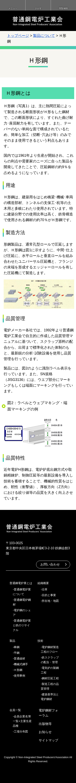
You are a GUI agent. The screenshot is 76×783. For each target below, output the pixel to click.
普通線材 (19, 658)
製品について (44, 36)
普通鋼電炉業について (22, 592)
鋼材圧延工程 (50, 678)
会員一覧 (15, 710)
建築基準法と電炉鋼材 (50, 697)
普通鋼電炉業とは (21, 583)
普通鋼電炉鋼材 (22, 602)
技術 (40, 640)
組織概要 (43, 583)
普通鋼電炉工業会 (37, 21)
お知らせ (45, 732)
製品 (12, 640)
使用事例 (19, 675)
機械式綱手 (21, 664)
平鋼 (16, 652)
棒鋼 (16, 647)
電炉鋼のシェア (22, 612)
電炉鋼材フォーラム (48, 713)
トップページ (18, 36)
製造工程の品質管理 (50, 686)
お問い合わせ (50, 564)
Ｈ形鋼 (18, 670)
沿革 (44, 589)
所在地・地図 (50, 600)
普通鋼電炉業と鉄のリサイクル (22, 625)
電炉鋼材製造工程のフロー (50, 649)
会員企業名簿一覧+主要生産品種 (22, 721)
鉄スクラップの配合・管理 (50, 660)
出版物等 (45, 724)
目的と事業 (49, 595)
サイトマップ (48, 740)
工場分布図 (21, 731)
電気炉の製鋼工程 (50, 670)
